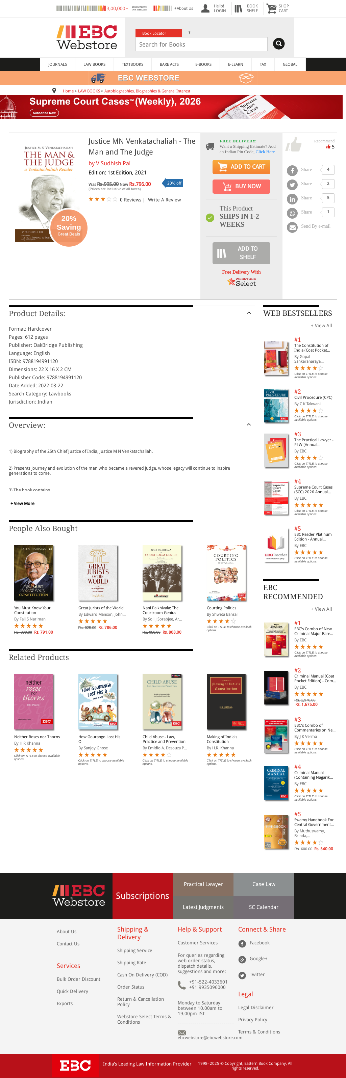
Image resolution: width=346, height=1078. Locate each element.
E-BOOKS (203, 64)
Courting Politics (221, 608)
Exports (65, 1003)
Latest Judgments (203, 907)
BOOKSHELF (252, 8)
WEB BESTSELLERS (297, 313)
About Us (66, 931)
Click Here (265, 151)
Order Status (130, 987)
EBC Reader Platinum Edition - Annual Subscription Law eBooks (313, 537)
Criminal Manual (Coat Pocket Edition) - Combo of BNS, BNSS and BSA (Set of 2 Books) (316, 678)
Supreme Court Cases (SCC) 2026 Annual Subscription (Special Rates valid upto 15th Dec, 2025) (313, 489)
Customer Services (198, 942)
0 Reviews (130, 199)
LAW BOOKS (94, 64)
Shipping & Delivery (132, 933)
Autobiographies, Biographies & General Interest (147, 91)
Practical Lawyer (203, 884)
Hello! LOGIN (220, 8)
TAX (263, 64)
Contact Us (68, 943)
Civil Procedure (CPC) (313, 397)
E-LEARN (235, 64)
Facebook (260, 942)
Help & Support (200, 929)
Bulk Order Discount (78, 979)
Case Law (263, 884)
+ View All (321, 325)
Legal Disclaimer (256, 1007)
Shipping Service (134, 950)
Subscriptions (142, 896)
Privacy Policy (252, 1019)
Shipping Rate (131, 962)
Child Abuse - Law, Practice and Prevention (164, 739)
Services (68, 966)
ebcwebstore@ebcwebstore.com (210, 1037)
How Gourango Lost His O (99, 739)
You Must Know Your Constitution (32, 610)
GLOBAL (290, 64)
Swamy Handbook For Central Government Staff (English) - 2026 (314, 822)
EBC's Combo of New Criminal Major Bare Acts (313, 631)
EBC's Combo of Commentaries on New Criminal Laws (315, 728)
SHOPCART (284, 8)
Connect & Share (262, 929)
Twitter (257, 974)
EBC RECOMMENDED (293, 592)
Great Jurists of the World (101, 608)
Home (68, 91)
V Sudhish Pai (113, 163)
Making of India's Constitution (222, 739)
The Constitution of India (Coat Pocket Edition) (311, 348)
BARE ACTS (169, 64)
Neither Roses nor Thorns (37, 737)
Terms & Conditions (259, 1031)
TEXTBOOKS (132, 64)
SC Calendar (263, 907)
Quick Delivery (72, 991)
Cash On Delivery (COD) (142, 974)
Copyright (233, 1063)
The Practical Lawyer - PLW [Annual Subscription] (313, 442)
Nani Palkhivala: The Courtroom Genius (160, 610)
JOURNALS (57, 64)
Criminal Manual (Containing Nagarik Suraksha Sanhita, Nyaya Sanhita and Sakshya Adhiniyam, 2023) (316, 775)
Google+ (259, 958)
